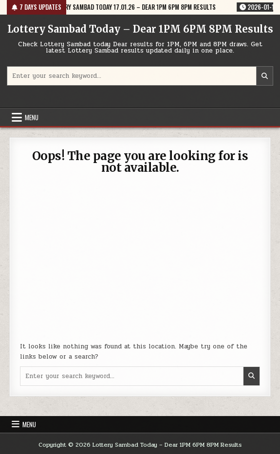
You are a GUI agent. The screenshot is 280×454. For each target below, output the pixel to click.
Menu (31, 117)
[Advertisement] (140, 264)
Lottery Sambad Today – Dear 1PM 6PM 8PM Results (140, 29)
